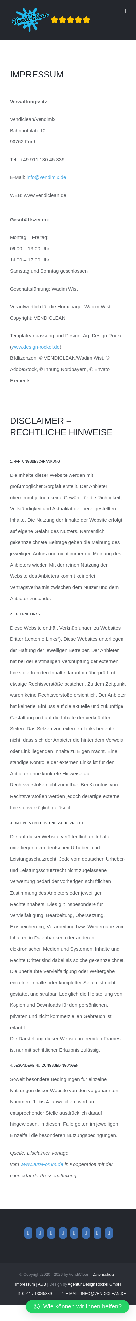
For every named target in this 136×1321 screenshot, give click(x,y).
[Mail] (97, 1233)
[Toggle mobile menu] (124, 11)
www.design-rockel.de (36, 347)
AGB (42, 1284)
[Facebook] (28, 1233)
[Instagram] (40, 1233)
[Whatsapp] (51, 1233)
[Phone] (109, 1233)
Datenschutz (104, 1274)
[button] (77, 1306)
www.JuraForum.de (42, 1164)
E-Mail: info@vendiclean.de (94, 1293)
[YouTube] (74, 1233)
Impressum (25, 1284)
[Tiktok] (86, 1233)
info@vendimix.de (46, 177)
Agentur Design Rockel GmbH (94, 1284)
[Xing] (63, 1233)
